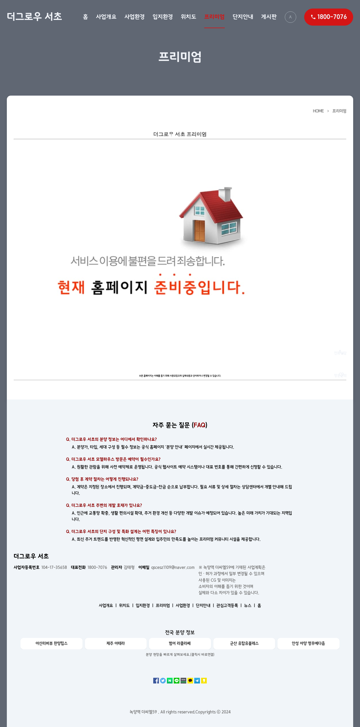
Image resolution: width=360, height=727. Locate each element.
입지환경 (163, 17)
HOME (318, 111)
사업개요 (106, 17)
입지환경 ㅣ (145, 605)
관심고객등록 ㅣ (229, 605)
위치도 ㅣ (127, 605)
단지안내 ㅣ (205, 605)
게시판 (269, 17)
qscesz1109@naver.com (166, 567)
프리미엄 (214, 17)
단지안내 (243, 17)
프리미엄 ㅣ (165, 605)
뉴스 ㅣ (250, 605)
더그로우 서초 (34, 16)
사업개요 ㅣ (108, 605)
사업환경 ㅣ (185, 605)
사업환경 (134, 17)
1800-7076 (89, 567)
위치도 (188, 17)
